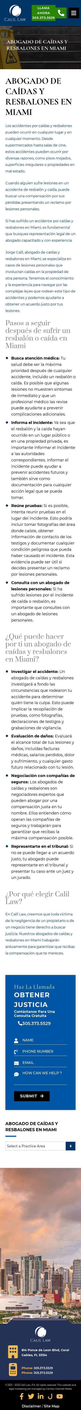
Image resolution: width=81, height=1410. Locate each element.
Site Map (51, 1406)
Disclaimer (31, 1406)
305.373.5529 (36, 1023)
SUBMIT (32, 1096)
